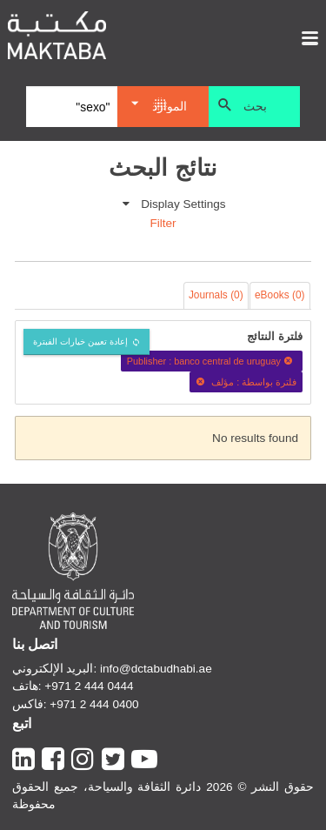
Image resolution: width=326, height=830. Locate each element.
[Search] (71, 107)
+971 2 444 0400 (94, 704)
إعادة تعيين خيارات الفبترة (80, 341)
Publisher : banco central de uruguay (211, 361)
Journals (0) (216, 295)
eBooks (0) (280, 295)
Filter (163, 223)
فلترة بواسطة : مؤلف (246, 382)
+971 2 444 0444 (88, 686)
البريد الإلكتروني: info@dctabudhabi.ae (112, 668)
